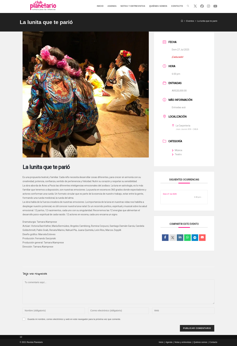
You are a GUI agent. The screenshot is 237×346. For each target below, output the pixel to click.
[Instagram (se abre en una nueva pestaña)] (208, 6)
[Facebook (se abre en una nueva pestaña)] (202, 6)
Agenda (169, 342)
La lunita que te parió (207, 21)
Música (177, 150)
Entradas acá (178, 107)
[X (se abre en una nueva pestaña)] (195, 6)
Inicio (161, 342)
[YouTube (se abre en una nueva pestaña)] (215, 6)
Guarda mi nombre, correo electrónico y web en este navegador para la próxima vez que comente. (74, 319)
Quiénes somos (200, 342)
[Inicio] (182, 21)
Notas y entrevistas (182, 342)
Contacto (213, 342)
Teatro (177, 154)
